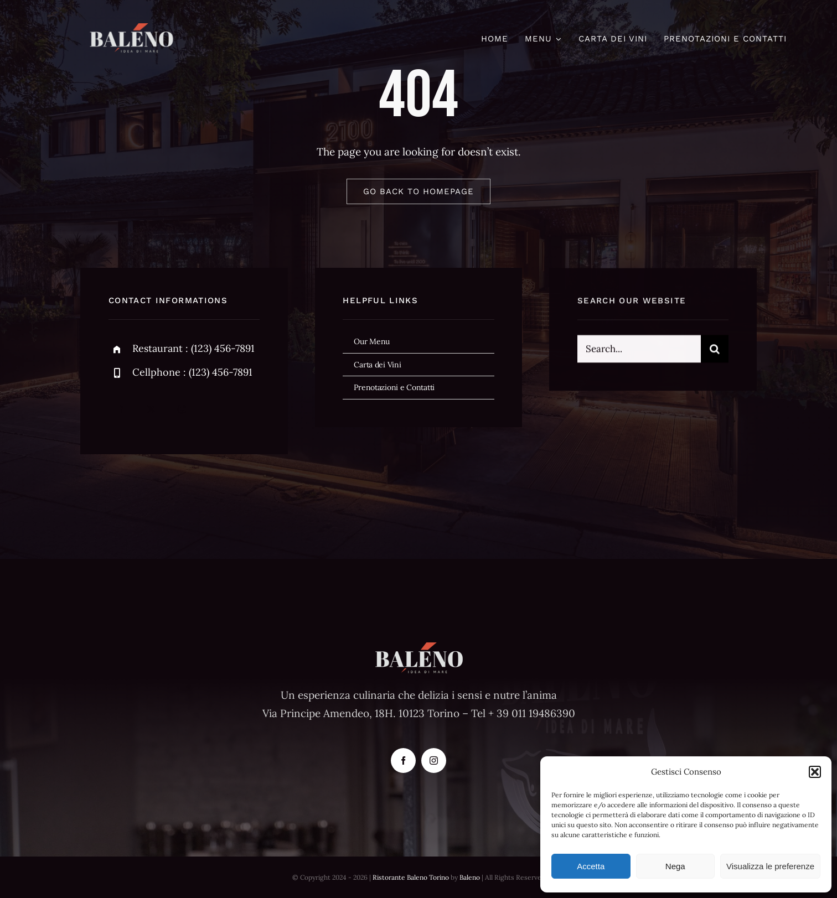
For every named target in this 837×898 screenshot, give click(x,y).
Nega (675, 866)
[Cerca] (714, 351)
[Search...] (639, 351)
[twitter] (151, 409)
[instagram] (181, 409)
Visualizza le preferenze (770, 866)
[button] (814, 771)
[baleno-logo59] (131, 28)
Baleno (469, 877)
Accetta (590, 866)
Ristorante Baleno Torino (411, 877)
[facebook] (120, 409)
